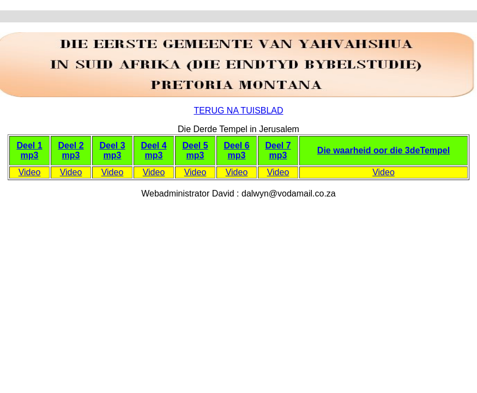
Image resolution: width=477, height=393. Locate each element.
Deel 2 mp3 (70, 150)
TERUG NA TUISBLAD (238, 110)
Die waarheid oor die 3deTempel (383, 150)
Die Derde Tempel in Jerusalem (238, 129)
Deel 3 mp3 (112, 150)
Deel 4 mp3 (153, 150)
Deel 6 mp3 (236, 150)
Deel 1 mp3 (29, 150)
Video (30, 172)
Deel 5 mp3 (195, 150)
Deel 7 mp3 (278, 150)
